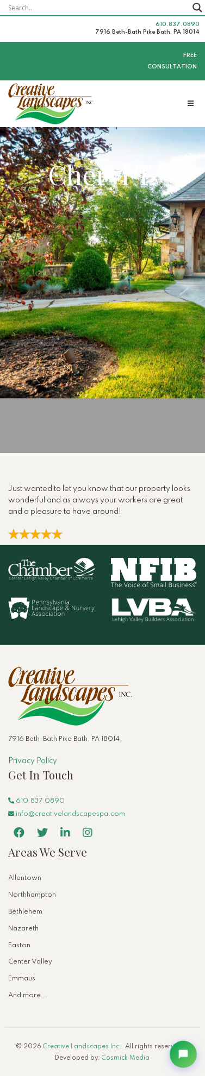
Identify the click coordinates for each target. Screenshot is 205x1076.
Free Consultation (172, 61)
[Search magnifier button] (197, 7)
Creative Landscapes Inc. (82, 1046)
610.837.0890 (178, 24)
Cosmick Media (126, 1058)
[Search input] (97, 7)
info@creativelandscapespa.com (66, 813)
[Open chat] (183, 1054)
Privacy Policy (32, 761)
